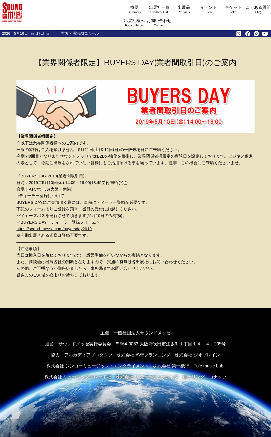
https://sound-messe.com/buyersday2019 (54, 228)
